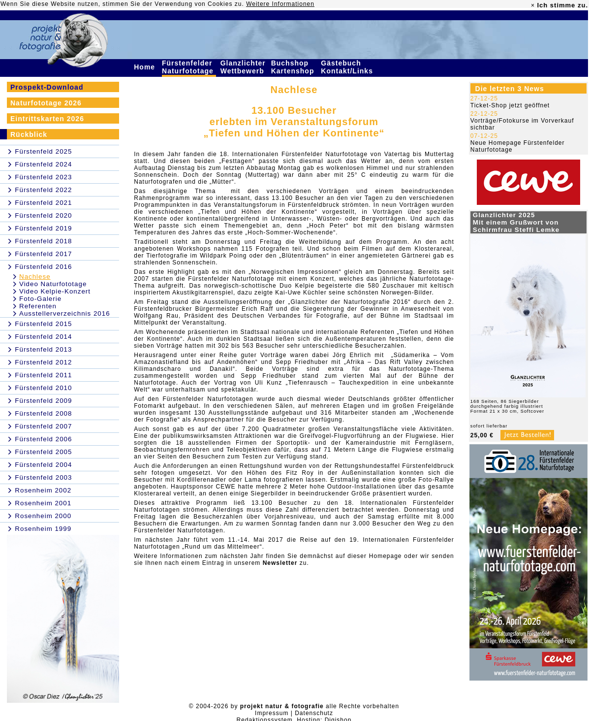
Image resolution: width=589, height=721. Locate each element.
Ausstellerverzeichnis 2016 (64, 313)
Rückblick (28, 134)
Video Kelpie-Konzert (55, 291)
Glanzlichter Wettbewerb (243, 67)
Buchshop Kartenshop (294, 67)
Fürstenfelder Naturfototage (189, 67)
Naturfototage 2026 (46, 103)
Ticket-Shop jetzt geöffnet (510, 105)
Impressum (271, 713)
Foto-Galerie (40, 298)
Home (145, 67)
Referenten (38, 306)
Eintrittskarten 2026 (47, 119)
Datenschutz (314, 713)
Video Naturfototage (53, 284)
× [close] (533, 5)
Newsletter (280, 562)
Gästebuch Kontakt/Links (348, 67)
